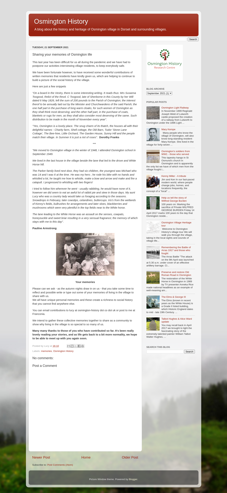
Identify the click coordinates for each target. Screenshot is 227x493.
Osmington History (61, 21)
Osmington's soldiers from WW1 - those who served (175, 153)
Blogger (133, 479)
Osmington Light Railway (175, 107)
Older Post (130, 457)
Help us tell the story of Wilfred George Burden (174, 199)
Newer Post (41, 457)
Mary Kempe (168, 129)
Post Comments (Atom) (60, 464)
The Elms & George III (173, 297)
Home (86, 457)
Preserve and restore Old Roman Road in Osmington (176, 273)
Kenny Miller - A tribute (173, 176)
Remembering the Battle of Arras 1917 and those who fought (176, 250)
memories (46, 351)
